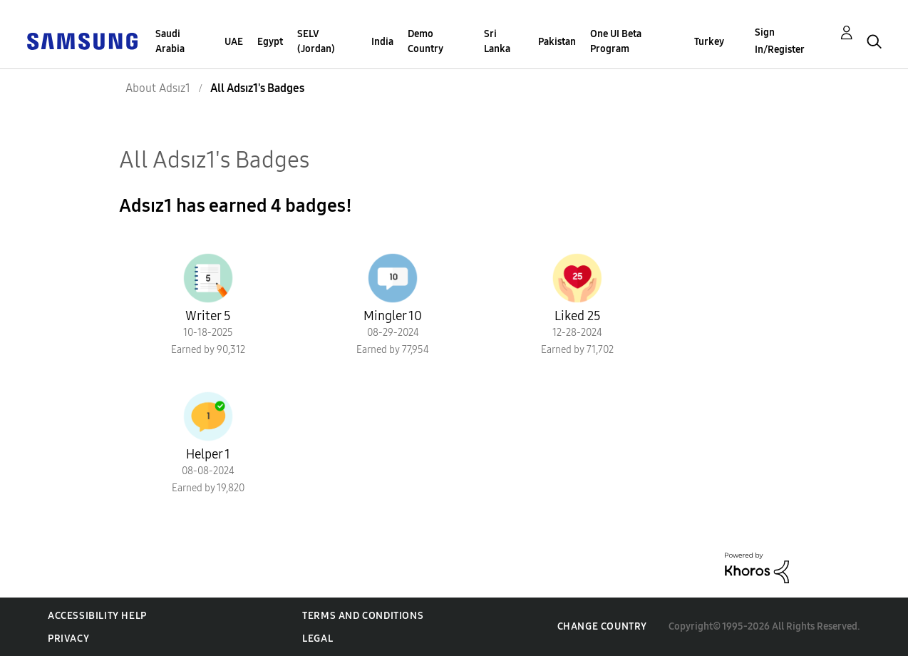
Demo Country (425, 41)
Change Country (602, 626)
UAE (234, 42)
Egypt (270, 42)
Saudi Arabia (170, 41)
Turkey (709, 42)
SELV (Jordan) (316, 41)
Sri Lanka (497, 41)
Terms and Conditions (362, 616)
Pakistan (557, 42)
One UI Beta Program (615, 41)
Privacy (68, 638)
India (382, 42)
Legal (317, 638)
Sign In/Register (780, 41)
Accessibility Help (97, 616)
